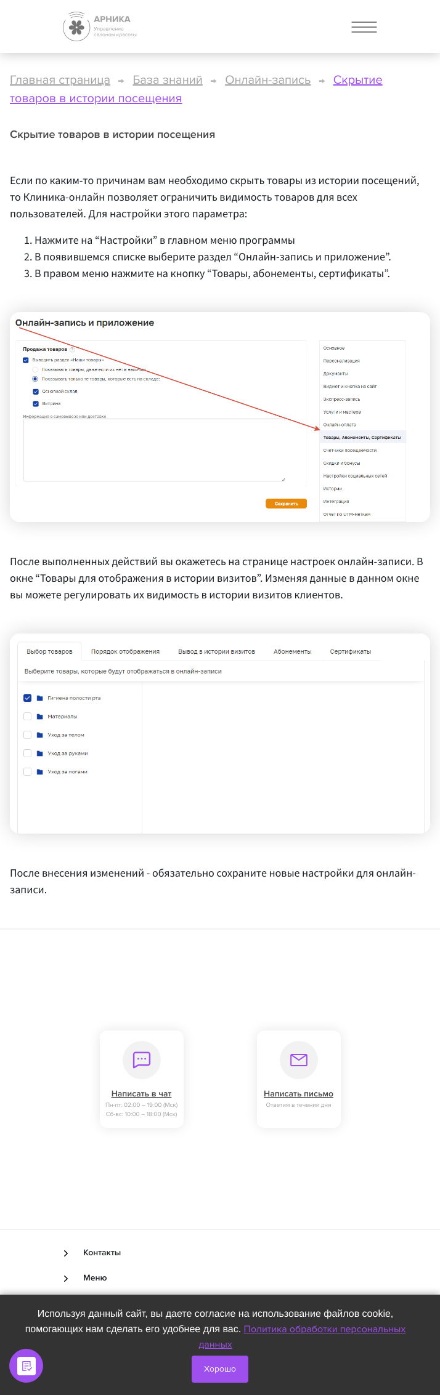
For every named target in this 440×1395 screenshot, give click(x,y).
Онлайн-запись (268, 80)
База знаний (168, 80)
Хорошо (220, 1369)
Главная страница (60, 80)
